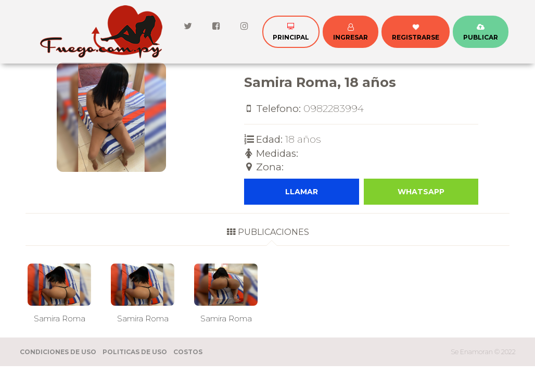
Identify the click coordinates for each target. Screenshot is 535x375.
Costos (187, 352)
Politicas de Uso (135, 352)
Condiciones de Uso (58, 352)
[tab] (267, 235)
